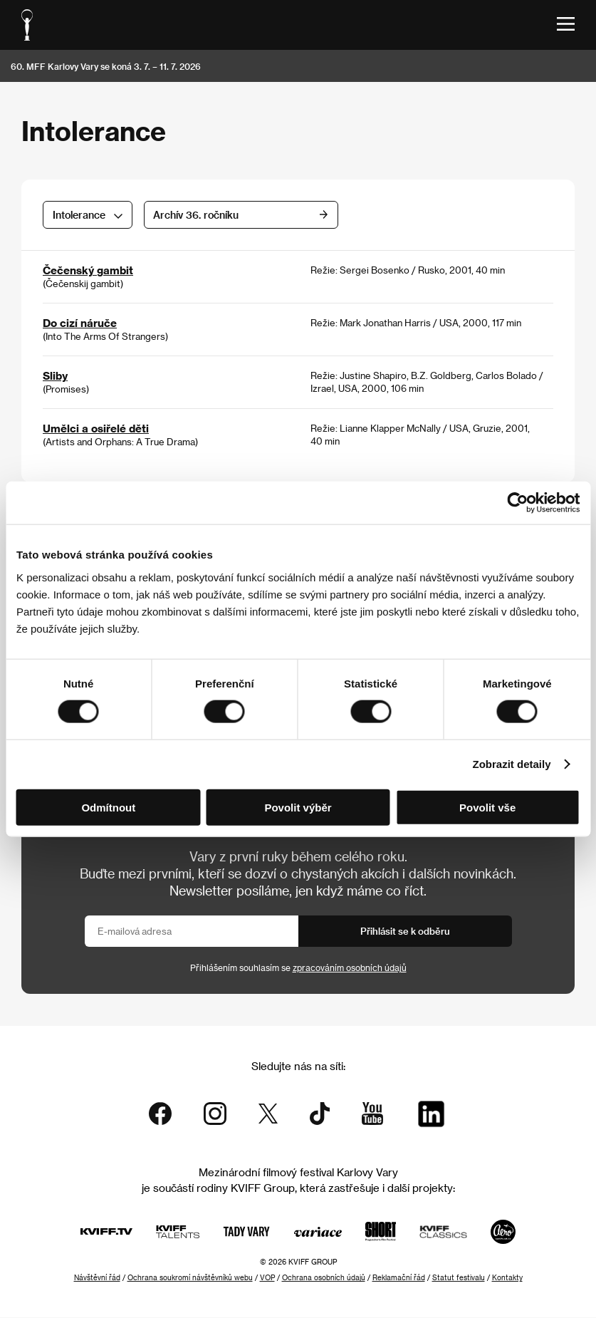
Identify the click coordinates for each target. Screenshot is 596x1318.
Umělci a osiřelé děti (96, 428)
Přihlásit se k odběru (405, 930)
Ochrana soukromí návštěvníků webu (190, 1278)
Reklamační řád (398, 1278)
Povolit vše (487, 807)
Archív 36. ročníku (285, 215)
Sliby (55, 375)
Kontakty (507, 1278)
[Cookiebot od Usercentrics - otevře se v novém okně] (517, 503)
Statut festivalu (458, 1278)
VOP (267, 1278)
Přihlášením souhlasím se (298, 967)
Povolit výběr (297, 807)
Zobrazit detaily (512, 764)
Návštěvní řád (97, 1278)
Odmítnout (108, 807)
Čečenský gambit (88, 270)
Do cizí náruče (80, 322)
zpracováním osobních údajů (350, 967)
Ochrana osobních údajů (323, 1278)
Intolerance (79, 215)
